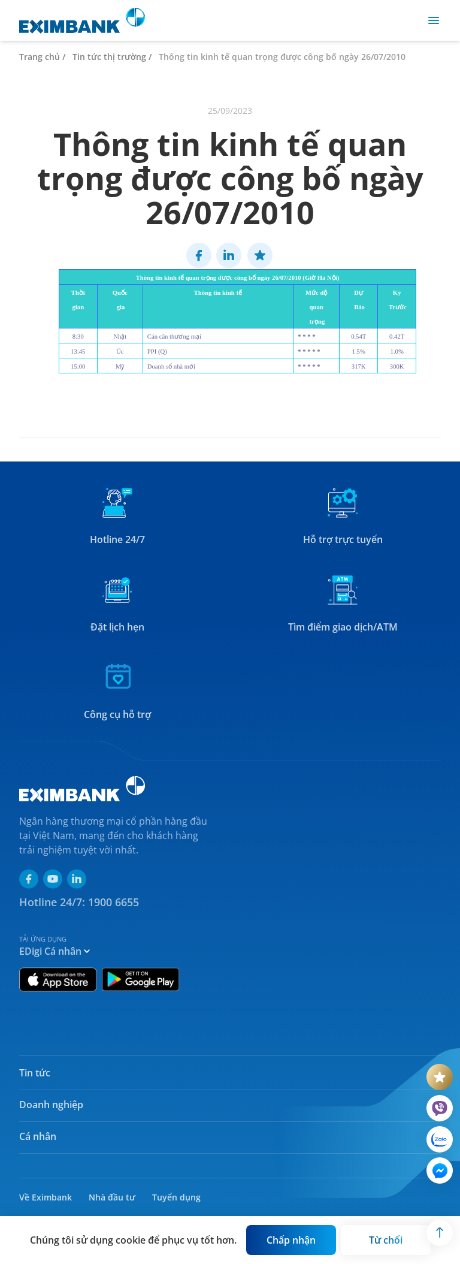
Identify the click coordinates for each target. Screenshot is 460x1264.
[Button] (291, 1240)
